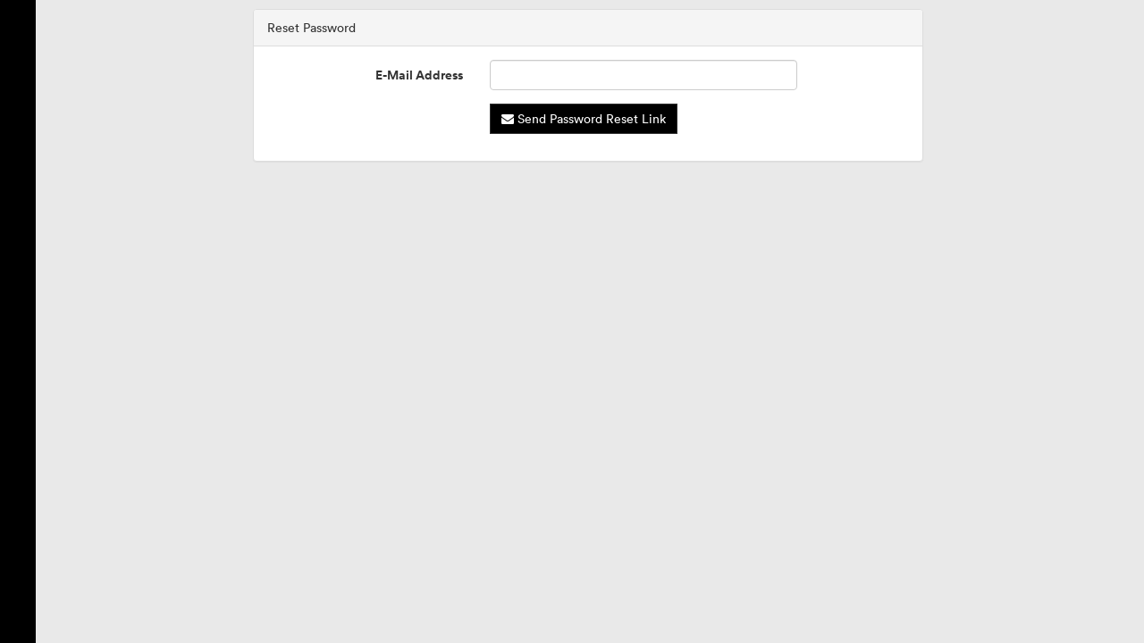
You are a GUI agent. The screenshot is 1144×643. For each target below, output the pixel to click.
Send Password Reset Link (583, 118)
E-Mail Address (419, 75)
